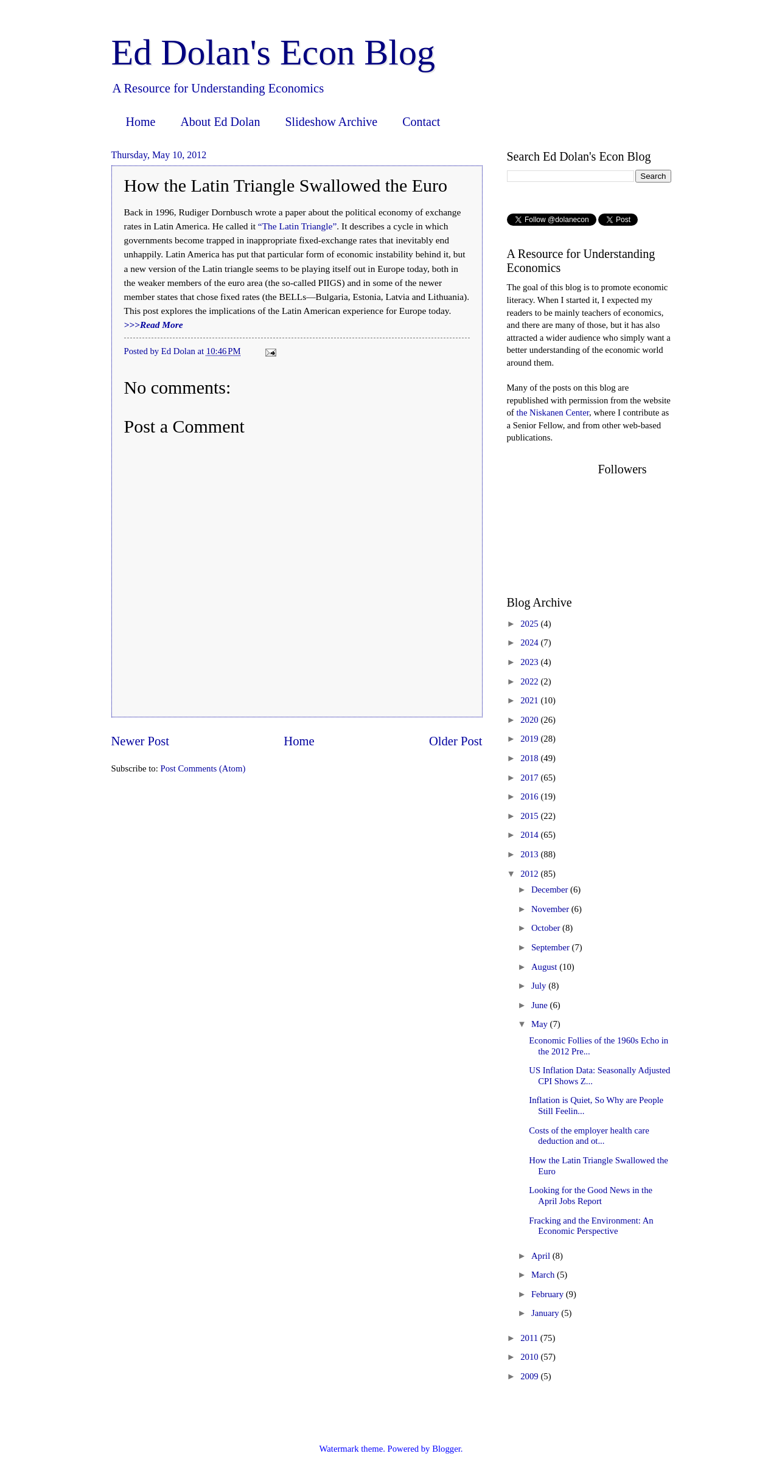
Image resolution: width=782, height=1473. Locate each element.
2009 (530, 1376)
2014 (530, 835)
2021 (530, 700)
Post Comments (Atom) (202, 768)
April (542, 1256)
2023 (530, 662)
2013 (530, 854)
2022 (530, 681)
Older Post (456, 741)
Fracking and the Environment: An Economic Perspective (591, 1226)
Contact (421, 121)
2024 (530, 642)
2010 (530, 1357)
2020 (530, 720)
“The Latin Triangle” (297, 226)
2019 (530, 738)
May (540, 1024)
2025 (530, 624)
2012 (530, 874)
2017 (530, 777)
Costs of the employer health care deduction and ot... (589, 1136)
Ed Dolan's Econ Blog (273, 52)
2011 (530, 1338)
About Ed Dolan (220, 121)
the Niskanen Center (552, 412)
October (546, 928)
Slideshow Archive (331, 121)
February (548, 1294)
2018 (530, 758)
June (540, 1005)
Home (141, 121)
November (551, 909)
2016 (530, 796)
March (544, 1275)
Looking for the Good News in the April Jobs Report (590, 1195)
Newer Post (140, 741)
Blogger (446, 1449)
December (550, 889)
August (545, 967)
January (546, 1313)
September (551, 947)
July (539, 986)
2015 (530, 816)
